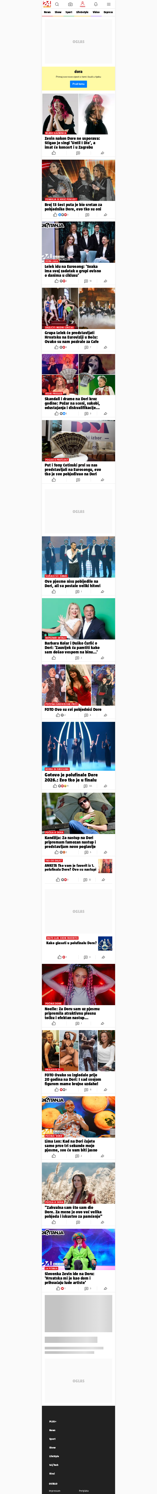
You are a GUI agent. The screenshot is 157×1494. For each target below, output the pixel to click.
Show (58, 12)
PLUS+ (52, 1421)
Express (108, 12)
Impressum (54, 1490)
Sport (69, 12)
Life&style (82, 12)
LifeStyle (54, 1456)
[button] (56, 4)
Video (96, 12)
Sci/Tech (53, 1464)
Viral (52, 1473)
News (47, 12)
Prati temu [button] (78, 84)
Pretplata (84, 1490)
